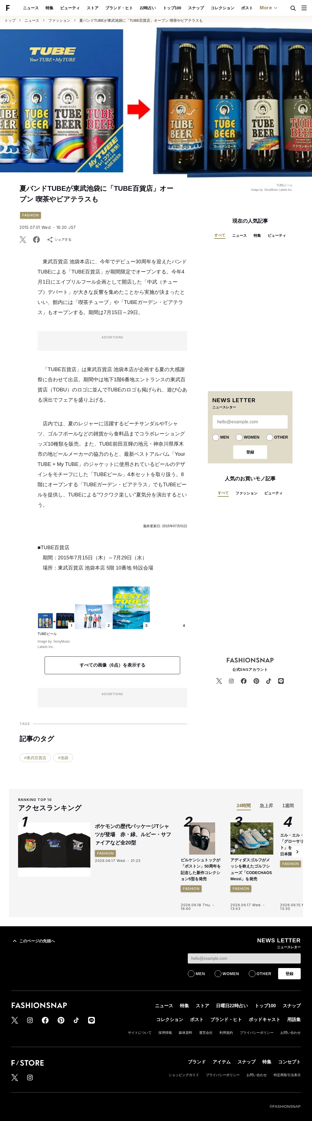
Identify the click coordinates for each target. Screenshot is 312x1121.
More (269, 8)
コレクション (222, 8)
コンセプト (289, 1061)
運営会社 (206, 1033)
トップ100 (172, 8)
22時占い (148, 8)
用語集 (294, 1019)
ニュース (31, 8)
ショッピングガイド (184, 1075)
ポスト (247, 8)
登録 (250, 452)
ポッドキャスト (264, 1019)
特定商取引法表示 (287, 1075)
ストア (93, 8)
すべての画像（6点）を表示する (112, 665)
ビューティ (70, 8)
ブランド (197, 1061)
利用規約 (226, 1033)
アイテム (222, 1061)
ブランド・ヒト (119, 8)
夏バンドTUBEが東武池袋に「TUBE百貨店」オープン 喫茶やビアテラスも (141, 20)
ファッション (59, 20)
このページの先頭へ (33, 941)
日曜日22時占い (232, 1005)
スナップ (196, 8)
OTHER (281, 437)
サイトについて (140, 1033)
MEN (224, 437)
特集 (49, 8)
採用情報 (165, 1033)
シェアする (59, 239)
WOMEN (251, 437)
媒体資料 (185, 1033)
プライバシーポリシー (257, 1033)
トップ (10, 20)
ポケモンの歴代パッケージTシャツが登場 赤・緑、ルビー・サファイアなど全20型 (133, 835)
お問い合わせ (290, 1033)
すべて (219, 235)
